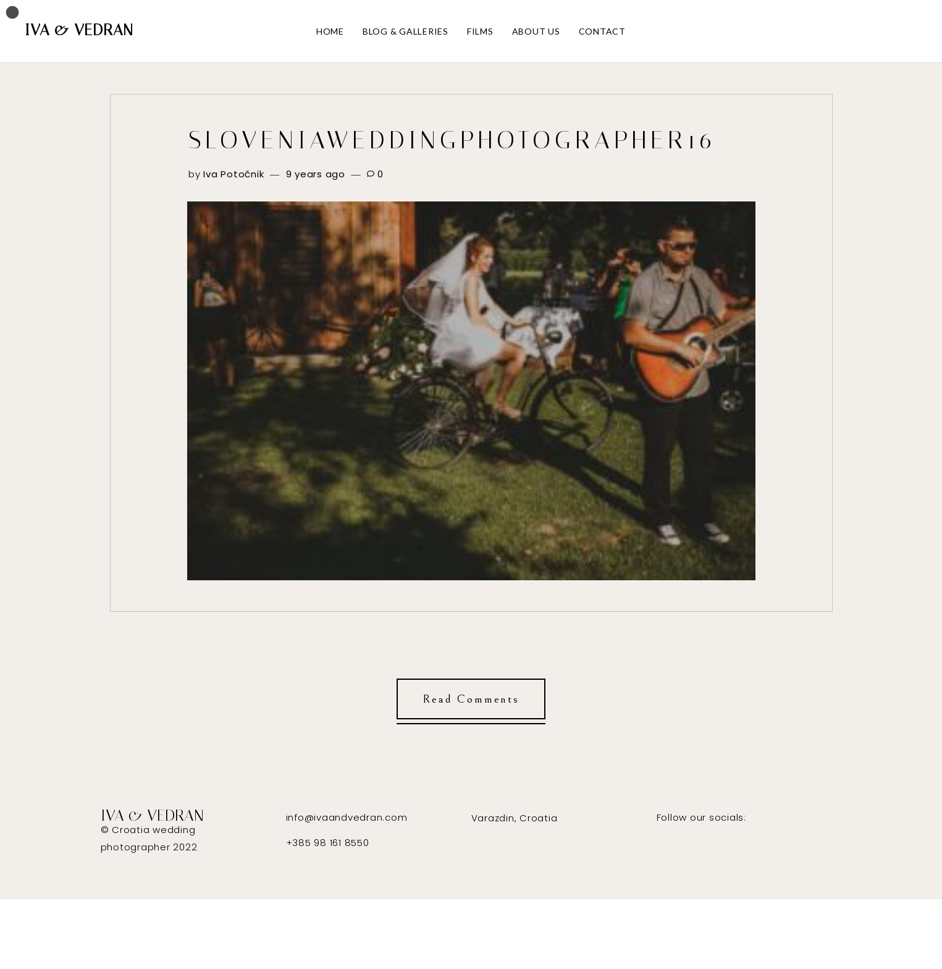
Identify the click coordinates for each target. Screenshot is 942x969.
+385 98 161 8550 (327, 842)
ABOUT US (536, 31)
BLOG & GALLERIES (405, 31)
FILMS (480, 31)
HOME (330, 31)
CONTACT (602, 31)
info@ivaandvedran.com (347, 817)
